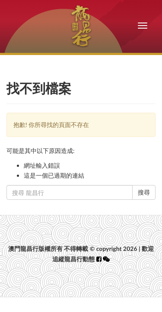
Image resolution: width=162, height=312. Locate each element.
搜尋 (144, 192)
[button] (106, 259)
